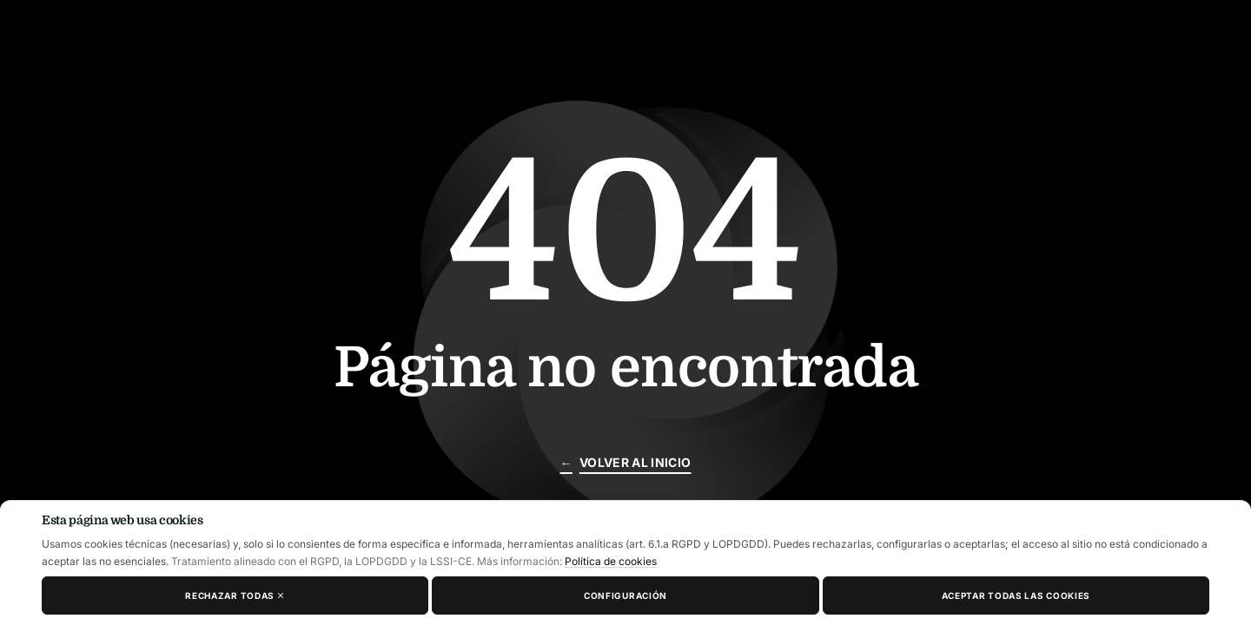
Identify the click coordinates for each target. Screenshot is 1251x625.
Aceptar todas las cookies (1016, 595)
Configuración (625, 595)
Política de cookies (611, 561)
